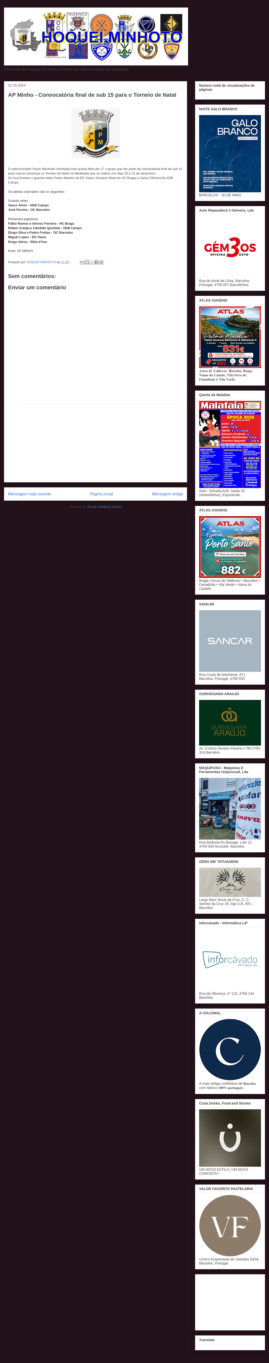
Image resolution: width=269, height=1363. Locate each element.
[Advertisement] (95, 443)
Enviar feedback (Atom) (105, 507)
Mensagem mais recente (29, 494)
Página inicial (101, 494)
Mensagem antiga (167, 494)
